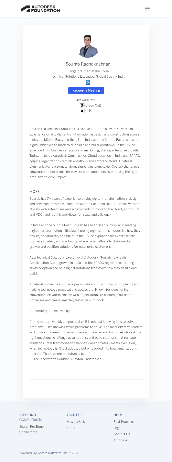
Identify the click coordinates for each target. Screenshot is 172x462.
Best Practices (123, 422)
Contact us (121, 434)
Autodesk (120, 440)
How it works (76, 422)
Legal (117, 428)
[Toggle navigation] (147, 9)
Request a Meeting (86, 90)
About (70, 428)
